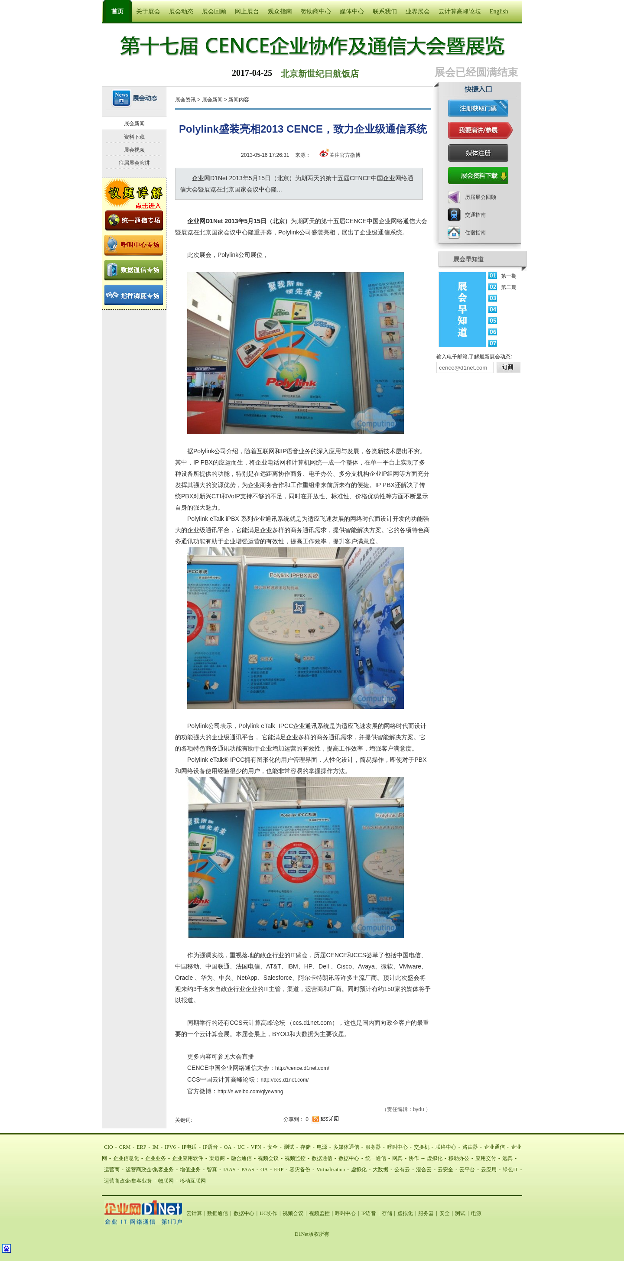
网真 (397, 1158)
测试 (289, 1147)
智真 (212, 1170)
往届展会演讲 (134, 163)
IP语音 (210, 1147)
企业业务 (155, 1158)
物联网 (166, 1181)
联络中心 (446, 1147)
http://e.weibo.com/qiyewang (250, 1092)
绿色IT (510, 1170)
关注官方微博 (340, 155)
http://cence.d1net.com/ (302, 1068)
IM (155, 1147)
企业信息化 (126, 1158)
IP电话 (189, 1147)
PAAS (247, 1170)
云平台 (467, 1170)
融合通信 (241, 1158)
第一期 (509, 276)
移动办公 (458, 1158)
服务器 (373, 1147)
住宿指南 (475, 233)
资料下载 (134, 137)
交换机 (421, 1147)
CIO (108, 1147)
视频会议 (268, 1158)
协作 (414, 1158)
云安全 (445, 1170)
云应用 (489, 1170)
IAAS (229, 1170)
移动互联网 (193, 1181)
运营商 (112, 1170)
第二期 (509, 287)
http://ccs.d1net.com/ (285, 1080)
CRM (125, 1147)
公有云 (402, 1170)
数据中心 (348, 1158)
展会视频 (134, 150)
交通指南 (475, 215)
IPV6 (170, 1147)
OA (227, 1147)
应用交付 (485, 1158)
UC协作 (268, 1213)
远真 (507, 1158)
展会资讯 (185, 100)
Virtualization (330, 1170)
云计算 (194, 1213)
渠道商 (217, 1158)
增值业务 (190, 1170)
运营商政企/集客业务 (150, 1170)
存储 (305, 1147)
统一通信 (375, 1158)
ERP (141, 1147)
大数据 (380, 1170)
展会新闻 (212, 100)
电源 (322, 1147)
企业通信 (494, 1147)
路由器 (470, 1147)
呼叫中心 (397, 1147)
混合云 (424, 1170)
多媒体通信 (346, 1147)
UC (241, 1147)
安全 (272, 1147)
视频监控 (295, 1158)
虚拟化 (434, 1158)
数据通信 (322, 1158)
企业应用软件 (187, 1158)
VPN (256, 1147)
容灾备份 (299, 1170)
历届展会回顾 (480, 197)
